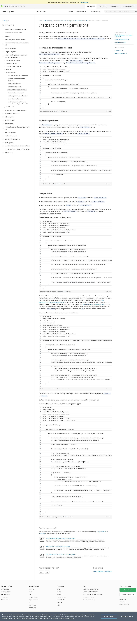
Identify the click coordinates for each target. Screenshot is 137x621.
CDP (30, 590)
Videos (59, 588)
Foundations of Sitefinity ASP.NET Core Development (61, 550)
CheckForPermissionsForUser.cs (48, 385)
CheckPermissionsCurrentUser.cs (49, 288)
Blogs (58, 585)
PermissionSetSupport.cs (47, 110)
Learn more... (85, 2)
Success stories (61, 593)
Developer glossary (89, 596)
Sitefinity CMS (91, 6)
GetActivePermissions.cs (46, 182)
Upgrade (59, 598)
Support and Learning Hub (91, 585)
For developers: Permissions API (93, 301)
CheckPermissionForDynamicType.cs (50, 513)
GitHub (65, 110)
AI (29, 598)
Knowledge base (128, 6)
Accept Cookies (109, 616)
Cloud (30, 588)
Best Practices (81, 11)
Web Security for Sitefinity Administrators (58, 542)
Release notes (5, 596)
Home (40, 21)
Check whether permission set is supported (124, 35)
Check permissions (120, 42)
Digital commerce (34, 596)
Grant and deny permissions (102, 567)
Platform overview (121, 53)
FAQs (58, 601)
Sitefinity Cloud (115, 6)
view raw (108, 110)
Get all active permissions (122, 39)
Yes (41, 568)
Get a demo (119, 50)
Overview (31, 585)
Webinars (59, 590)
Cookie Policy (6, 618)
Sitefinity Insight (102, 6)
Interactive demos (88, 593)
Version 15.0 (41, 11)
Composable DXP (34, 593)
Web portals (32, 601)
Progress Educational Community (92, 590)
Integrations (32, 604)
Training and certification (90, 588)
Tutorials (70, 11)
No (47, 568)
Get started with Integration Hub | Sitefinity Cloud (60, 534)
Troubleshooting (95, 11)
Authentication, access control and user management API (60, 21)
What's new (4, 593)
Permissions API (82, 21)
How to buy (122, 595)
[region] (75, 86)
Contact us (122, 598)
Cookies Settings (127, 616)
